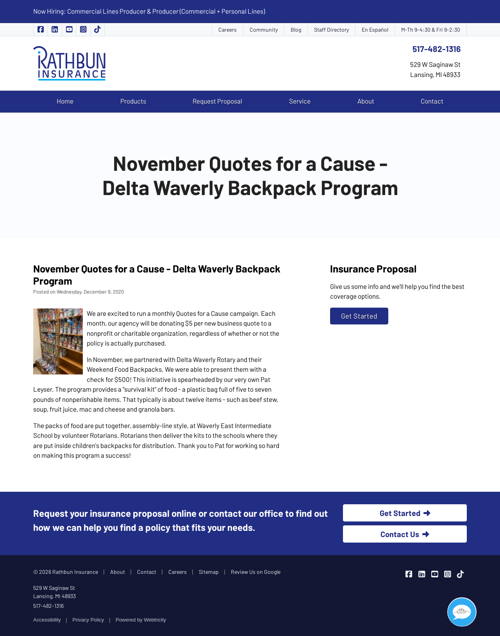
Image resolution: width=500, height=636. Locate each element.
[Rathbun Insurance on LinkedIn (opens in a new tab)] (55, 29)
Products (133, 101)
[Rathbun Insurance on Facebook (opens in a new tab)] (40, 29)
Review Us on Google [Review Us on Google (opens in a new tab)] (255, 571)
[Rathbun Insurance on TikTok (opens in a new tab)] (98, 29)
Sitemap (209, 571)
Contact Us (404, 534)
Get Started (359, 316)
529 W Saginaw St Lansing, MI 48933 (54, 591)
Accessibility (47, 620)
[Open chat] (462, 612)
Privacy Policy (88, 620)
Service (300, 101)
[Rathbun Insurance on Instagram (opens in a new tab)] (83, 29)
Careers (227, 29)
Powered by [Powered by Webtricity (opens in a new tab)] (141, 620)
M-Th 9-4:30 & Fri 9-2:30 (430, 29)
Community (264, 29)
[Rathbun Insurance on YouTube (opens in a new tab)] (69, 29)
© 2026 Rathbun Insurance (65, 571)
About (365, 101)
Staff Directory (331, 29)
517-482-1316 (436, 49)
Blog (296, 29)
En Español (375, 29)
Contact (432, 101)
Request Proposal (217, 101)
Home (65, 101)
